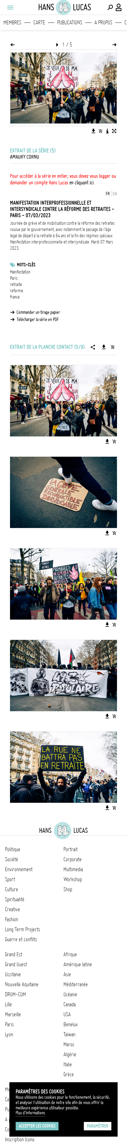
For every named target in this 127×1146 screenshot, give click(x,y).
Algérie (70, 1054)
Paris (14, 278)
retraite (16, 284)
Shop (68, 889)
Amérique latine (78, 964)
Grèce (69, 1074)
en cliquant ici (81, 182)
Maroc (69, 1044)
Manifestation (20, 272)
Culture (11, 889)
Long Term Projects (22, 929)
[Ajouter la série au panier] (112, 347)
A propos (103, 22)
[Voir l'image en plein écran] (114, 131)
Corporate (73, 859)
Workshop (73, 879)
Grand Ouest (16, 964)
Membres (12, 22)
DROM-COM (15, 994)
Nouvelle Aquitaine (21, 984)
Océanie (70, 994)
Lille (8, 1004)
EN (115, 194)
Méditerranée (76, 984)
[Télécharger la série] (104, 347)
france (15, 297)
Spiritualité (14, 899)
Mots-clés (26, 265)
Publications (69, 22)
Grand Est (13, 954)
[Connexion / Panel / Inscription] (118, 7)
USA (67, 1014)
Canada (70, 1004)
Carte (39, 22)
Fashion (11, 919)
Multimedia (73, 869)
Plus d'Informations (30, 1113)
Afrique (70, 954)
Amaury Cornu (24, 157)
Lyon (9, 1034)
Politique (12, 849)
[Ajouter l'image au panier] (100, 131)
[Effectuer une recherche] (110, 7)
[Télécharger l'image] (93, 131)
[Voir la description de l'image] (107, 131)
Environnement (19, 869)
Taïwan (69, 1034)
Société (11, 859)
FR (108, 194)
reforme (16, 291)
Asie (67, 974)
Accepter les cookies (37, 1126)
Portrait (71, 849)
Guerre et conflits (21, 939)
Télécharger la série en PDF (38, 319)
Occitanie (13, 974)
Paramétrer (97, 1126)
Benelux (71, 1024)
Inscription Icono (19, 1139)
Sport (10, 879)
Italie (68, 1064)
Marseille (13, 1014)
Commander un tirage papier (38, 312)
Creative (12, 909)
